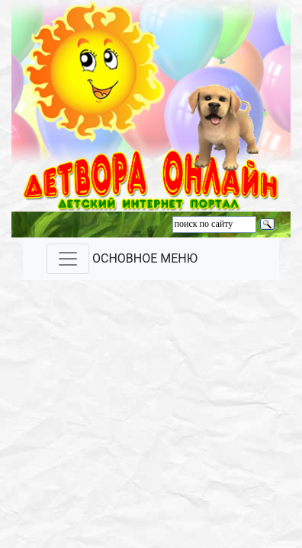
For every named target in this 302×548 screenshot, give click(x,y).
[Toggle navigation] (68, 259)
